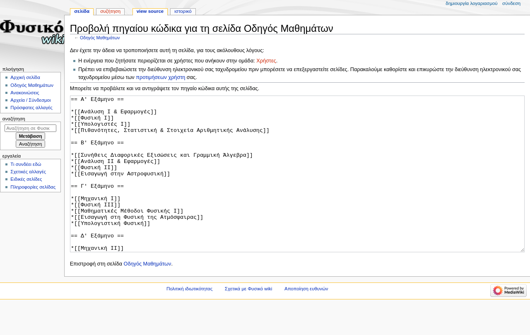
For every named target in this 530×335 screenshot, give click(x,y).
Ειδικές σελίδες (26, 179)
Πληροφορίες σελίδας (32, 186)
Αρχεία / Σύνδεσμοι (30, 100)
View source (150, 11)
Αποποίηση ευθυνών (306, 319)
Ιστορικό (182, 11)
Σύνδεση (511, 3)
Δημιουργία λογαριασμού (471, 3)
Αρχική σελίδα (25, 77)
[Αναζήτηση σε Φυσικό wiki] (30, 128)
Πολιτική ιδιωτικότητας (189, 319)
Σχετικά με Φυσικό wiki (248, 319)
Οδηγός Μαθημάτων (100, 37)
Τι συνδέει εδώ (25, 164)
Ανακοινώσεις (24, 92)
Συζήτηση (110, 11)
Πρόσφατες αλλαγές (31, 107)
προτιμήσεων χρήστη (160, 77)
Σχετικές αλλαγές (28, 171)
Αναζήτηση (13, 118)
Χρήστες (266, 61)
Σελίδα (81, 11)
